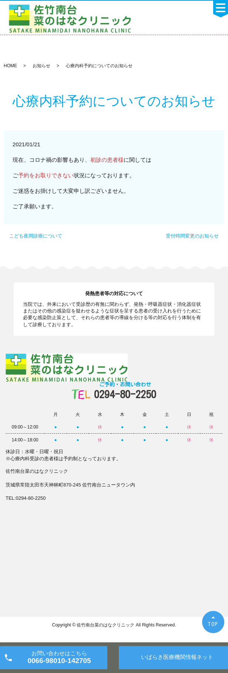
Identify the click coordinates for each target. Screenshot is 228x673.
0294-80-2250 (125, 390)
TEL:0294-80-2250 (26, 498)
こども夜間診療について (35, 236)
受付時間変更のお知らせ (192, 236)
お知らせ (41, 65)
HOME (10, 65)
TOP (213, 624)
